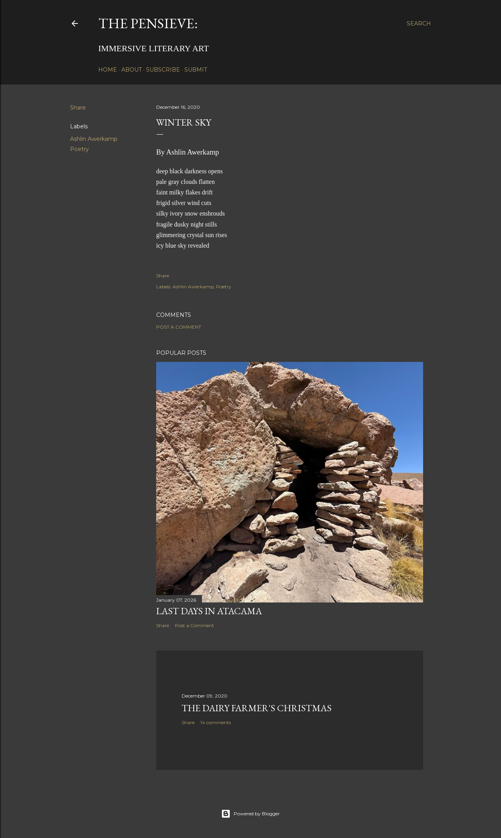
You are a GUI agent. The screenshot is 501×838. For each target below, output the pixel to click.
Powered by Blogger (250, 813)
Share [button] (78, 107)
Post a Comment (178, 327)
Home (107, 69)
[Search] (419, 23)
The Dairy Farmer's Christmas (257, 708)
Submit (195, 69)
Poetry (79, 149)
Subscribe (163, 69)
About (131, 69)
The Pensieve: (148, 23)
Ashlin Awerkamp (93, 138)
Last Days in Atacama (209, 611)
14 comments (215, 722)
